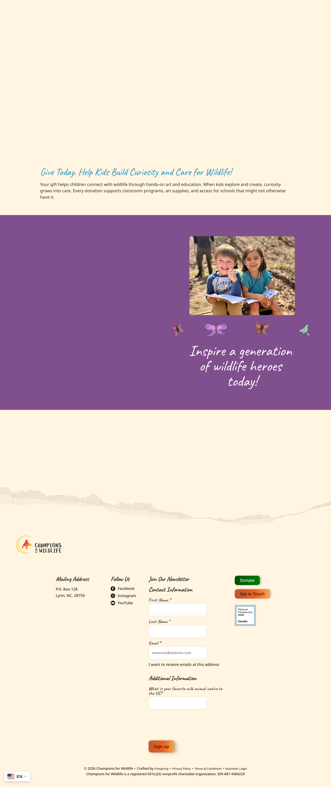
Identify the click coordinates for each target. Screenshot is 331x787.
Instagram (127, 594)
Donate (247, 578)
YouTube (125, 601)
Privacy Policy (178, 766)
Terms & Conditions (209, 766)
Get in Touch (252, 592)
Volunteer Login (241, 766)
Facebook (126, 586)
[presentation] (181, 723)
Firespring (156, 766)
